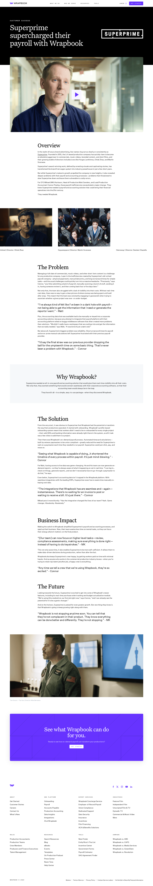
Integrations (49, 818)
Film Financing (85, 824)
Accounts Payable (51, 808)
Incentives (83, 821)
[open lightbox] (76, 94)
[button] (54, 3)
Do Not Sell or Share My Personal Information (129, 880)
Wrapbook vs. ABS (120, 839)
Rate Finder (83, 839)
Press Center (49, 859)
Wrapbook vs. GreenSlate (123, 849)
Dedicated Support (86, 811)
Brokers (68, 880)
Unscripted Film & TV (121, 808)
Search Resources (51, 839)
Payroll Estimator (86, 852)
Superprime (42, 154)
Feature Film (118, 801)
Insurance (83, 818)
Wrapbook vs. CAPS (121, 842)
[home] (18, 3)
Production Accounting (53, 811)
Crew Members (16, 846)
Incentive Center (85, 846)
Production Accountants (20, 839)
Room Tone (48, 862)
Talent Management (18, 852)
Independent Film (120, 804)
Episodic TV (118, 811)
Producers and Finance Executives (24, 849)
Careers (13, 808)
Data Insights (49, 814)
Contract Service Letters (105, 880)
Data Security (84, 814)
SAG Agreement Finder (88, 855)
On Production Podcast (53, 855)
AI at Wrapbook (50, 821)
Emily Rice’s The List (87, 842)
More (115, 818)
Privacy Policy (90, 880)
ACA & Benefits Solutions (89, 827)
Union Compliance (86, 808)
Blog (46, 842)
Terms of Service (78, 880)
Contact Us (14, 811)
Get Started (136, 3)
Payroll (47, 804)
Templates (48, 852)
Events (47, 849)
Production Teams (17, 842)
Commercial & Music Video (124, 814)
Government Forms (86, 849)
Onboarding (49, 801)
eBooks (47, 846)
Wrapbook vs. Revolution (123, 852)
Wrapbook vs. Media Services (125, 846)
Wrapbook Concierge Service (90, 801)
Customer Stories (17, 804)
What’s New (15, 814)
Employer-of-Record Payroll (90, 804)
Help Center (49, 865)
